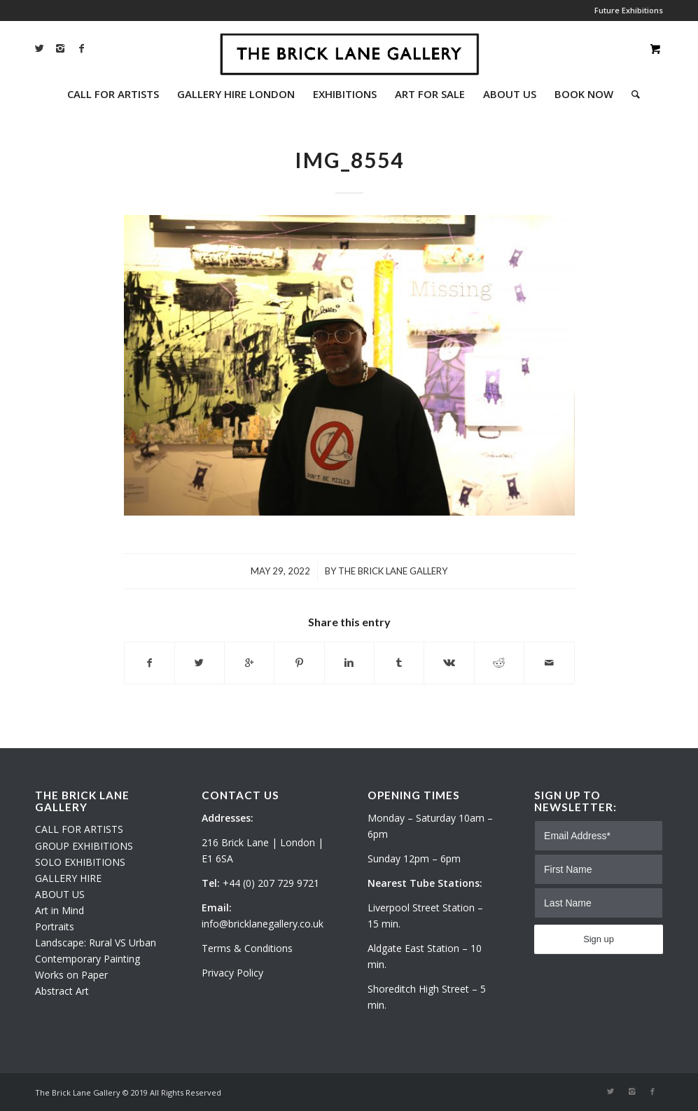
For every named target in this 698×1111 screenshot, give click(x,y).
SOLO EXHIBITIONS (80, 862)
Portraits (54, 926)
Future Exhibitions (628, 10)
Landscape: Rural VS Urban (95, 942)
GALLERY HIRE (68, 878)
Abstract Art (62, 991)
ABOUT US (60, 894)
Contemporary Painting (87, 958)
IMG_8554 (349, 159)
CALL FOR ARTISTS (79, 829)
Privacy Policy (232, 972)
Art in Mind (59, 910)
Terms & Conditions (247, 948)
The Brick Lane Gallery (392, 571)
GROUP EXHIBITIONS (84, 846)
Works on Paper (71, 974)
